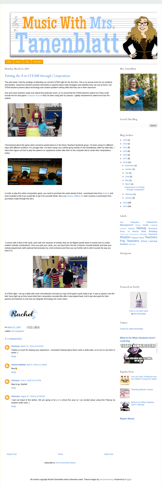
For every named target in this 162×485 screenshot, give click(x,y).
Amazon (105, 193)
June (127, 176)
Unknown (15, 346)
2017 (125, 158)
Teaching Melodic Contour (142, 389)
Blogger (128, 479)
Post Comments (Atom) (66, 463)
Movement (152, 228)
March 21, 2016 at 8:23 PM (32, 346)
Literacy (131, 228)
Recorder (143, 234)
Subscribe (37, 62)
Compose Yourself (34, 95)
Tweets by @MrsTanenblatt (131, 329)
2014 (125, 206)
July (127, 173)
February (129, 194)
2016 (125, 162)
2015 (125, 203)
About (18, 62)
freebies (124, 244)
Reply (13, 356)
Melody (141, 228)
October (128, 169)
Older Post (108, 454)
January (128, 198)
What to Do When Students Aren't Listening (142, 403)
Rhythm (125, 237)
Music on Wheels (129, 231)
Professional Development (129, 234)
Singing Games (137, 237)
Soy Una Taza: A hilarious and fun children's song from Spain (144, 378)
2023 (125, 140)
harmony (132, 244)
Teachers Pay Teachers (138, 239)
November (129, 165)
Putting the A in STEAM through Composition (135, 188)
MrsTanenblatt (140, 314)
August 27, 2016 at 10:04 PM (33, 396)
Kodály (146, 225)
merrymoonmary (106, 479)
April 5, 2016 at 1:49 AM (37, 365)
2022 (125, 144)
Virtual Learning (149, 241)
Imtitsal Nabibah (18, 365)
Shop (27, 62)
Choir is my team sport (138, 311)
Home (9, 62)
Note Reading (149, 231)
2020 (125, 151)
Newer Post (12, 454)
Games (138, 225)
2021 (125, 147)
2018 (125, 155)
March (128, 184)
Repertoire (152, 234)
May (127, 180)
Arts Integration (17, 331)
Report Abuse (127, 418)
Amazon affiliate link (75, 196)
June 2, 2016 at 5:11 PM (31, 380)
